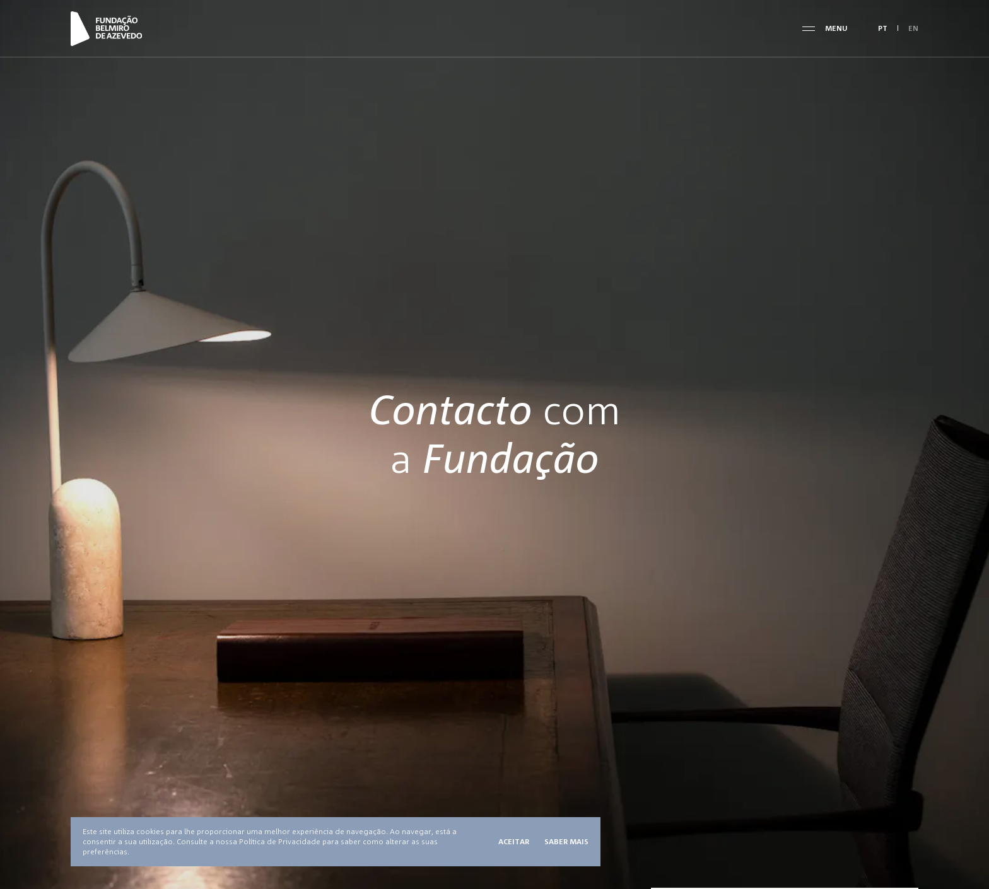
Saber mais (566, 841)
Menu (836, 28)
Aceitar (513, 841)
